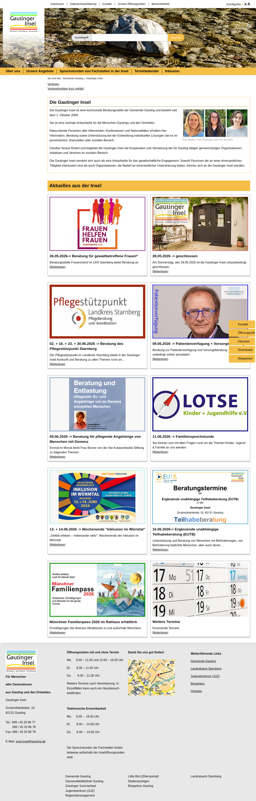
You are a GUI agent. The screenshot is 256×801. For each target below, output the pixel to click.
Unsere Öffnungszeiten (131, 4)
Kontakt (107, 4)
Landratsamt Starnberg (206, 668)
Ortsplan (196, 691)
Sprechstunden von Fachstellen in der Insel (94, 71)
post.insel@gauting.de (31, 741)
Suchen (176, 37)
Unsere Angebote (40, 71)
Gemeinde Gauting (73, 78)
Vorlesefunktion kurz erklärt (65, 88)
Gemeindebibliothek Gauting (84, 781)
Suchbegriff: (82, 37)
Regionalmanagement (80, 795)
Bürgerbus (198, 683)
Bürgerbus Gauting (140, 785)
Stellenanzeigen (138, 781)
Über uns (13, 71)
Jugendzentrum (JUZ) (205, 676)
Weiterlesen (57, 267)
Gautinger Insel (94, 78)
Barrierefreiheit (160, 4)
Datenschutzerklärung (83, 4)
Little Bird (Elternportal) (143, 776)
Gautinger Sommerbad (81, 785)
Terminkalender (146, 71)
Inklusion (172, 71)
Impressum (57, 4)
